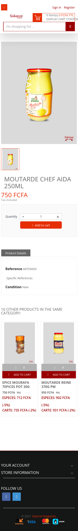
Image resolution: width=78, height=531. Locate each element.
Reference (13, 269)
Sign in (57, 7)
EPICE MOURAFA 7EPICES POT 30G (16, 384)
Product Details (15, 253)
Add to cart (41, 225)
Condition (13, 287)
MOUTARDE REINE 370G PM (56, 384)
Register (69, 7)
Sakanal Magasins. (44, 516)
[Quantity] (41, 216)
